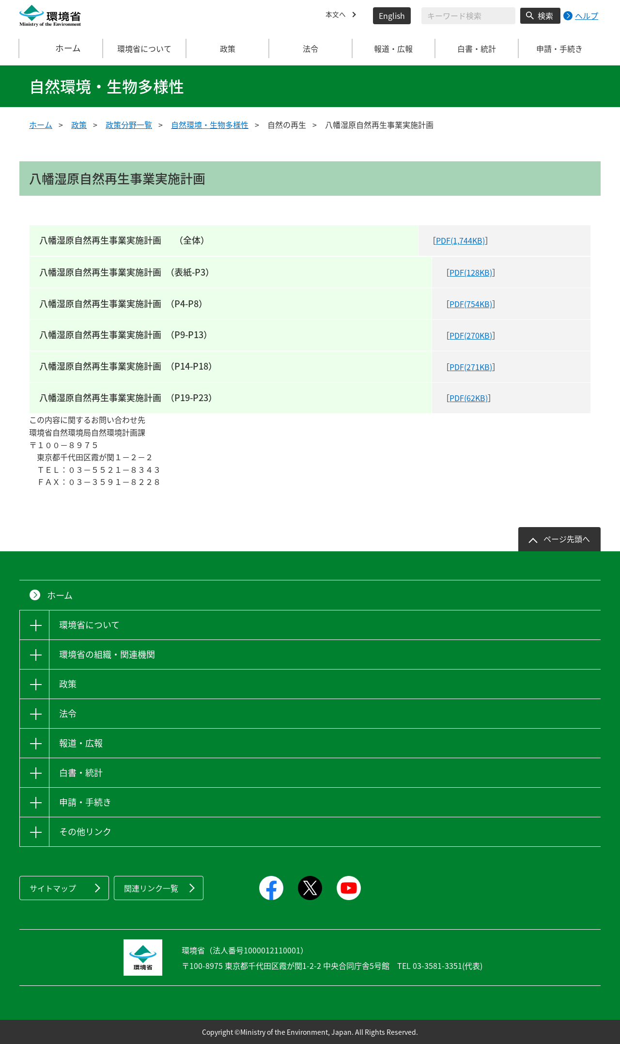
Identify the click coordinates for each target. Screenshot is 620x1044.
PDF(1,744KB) (460, 240)
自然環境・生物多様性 (209, 124)
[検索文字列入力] (468, 15)
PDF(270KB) (471, 335)
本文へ (337, 15)
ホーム (61, 48)
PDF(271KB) (471, 367)
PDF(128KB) (471, 272)
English (392, 15)
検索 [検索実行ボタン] (545, 15)
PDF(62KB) (469, 398)
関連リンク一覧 (151, 888)
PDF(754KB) (471, 304)
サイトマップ (53, 888)
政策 (79, 124)
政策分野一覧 (129, 124)
